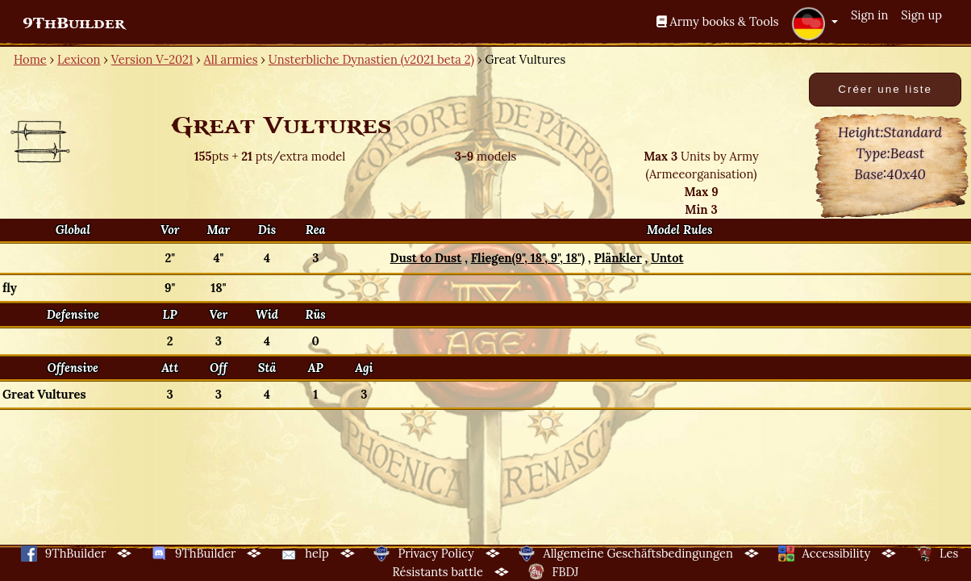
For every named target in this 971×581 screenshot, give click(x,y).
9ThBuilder (74, 23)
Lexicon (78, 59)
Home (30, 59)
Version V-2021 (152, 59)
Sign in (869, 15)
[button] (814, 23)
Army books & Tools (717, 21)
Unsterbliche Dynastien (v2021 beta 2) (371, 59)
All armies (231, 59)
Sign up (921, 15)
